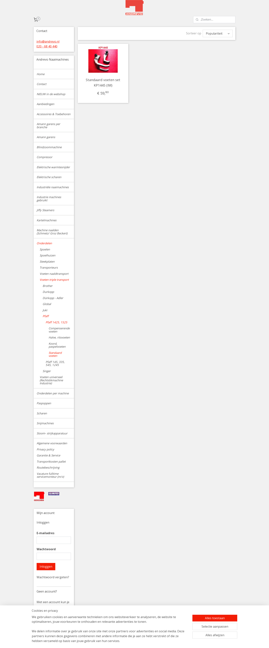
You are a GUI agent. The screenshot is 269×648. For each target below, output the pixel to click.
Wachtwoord (46, 549)
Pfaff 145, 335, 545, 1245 (55, 363)
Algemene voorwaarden (52, 443)
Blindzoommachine (49, 147)
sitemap (152, 641)
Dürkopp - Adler (53, 298)
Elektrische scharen (49, 177)
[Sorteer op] (217, 33)
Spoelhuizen (47, 255)
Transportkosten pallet (51, 461)
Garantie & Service (48, 455)
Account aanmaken (53, 626)
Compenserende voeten (59, 329)
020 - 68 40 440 (46, 46)
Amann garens (46, 137)
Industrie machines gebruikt (49, 198)
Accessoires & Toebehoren (53, 114)
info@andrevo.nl (47, 41)
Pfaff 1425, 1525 (56, 322)
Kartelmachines (46, 220)
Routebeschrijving (48, 467)
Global (47, 304)
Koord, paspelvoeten (57, 345)
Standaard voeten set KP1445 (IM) (103, 82)
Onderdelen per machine (53, 393)
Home (40, 74)
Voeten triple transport (54, 279)
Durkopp (48, 292)
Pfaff (46, 316)
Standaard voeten (55, 354)
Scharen (42, 413)
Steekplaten (47, 261)
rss (159, 641)
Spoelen (45, 249)
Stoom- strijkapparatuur (52, 433)
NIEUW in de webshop (51, 94)
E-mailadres (45, 533)
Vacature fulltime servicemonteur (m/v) (50, 475)
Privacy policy (45, 449)
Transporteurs (49, 267)
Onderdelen (44, 243)
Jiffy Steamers (45, 210)
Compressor (44, 157)
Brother (47, 286)
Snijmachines (45, 423)
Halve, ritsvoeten (59, 337)
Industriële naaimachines (53, 187)
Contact (41, 84)
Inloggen (46, 566)
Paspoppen (44, 403)
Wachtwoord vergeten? (53, 577)
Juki (45, 310)
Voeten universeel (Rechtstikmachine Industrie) (51, 380)
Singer (47, 371)
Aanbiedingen (45, 104)
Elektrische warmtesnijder (53, 167)
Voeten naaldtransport (54, 273)
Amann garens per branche (48, 125)
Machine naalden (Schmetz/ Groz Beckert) (52, 231)
